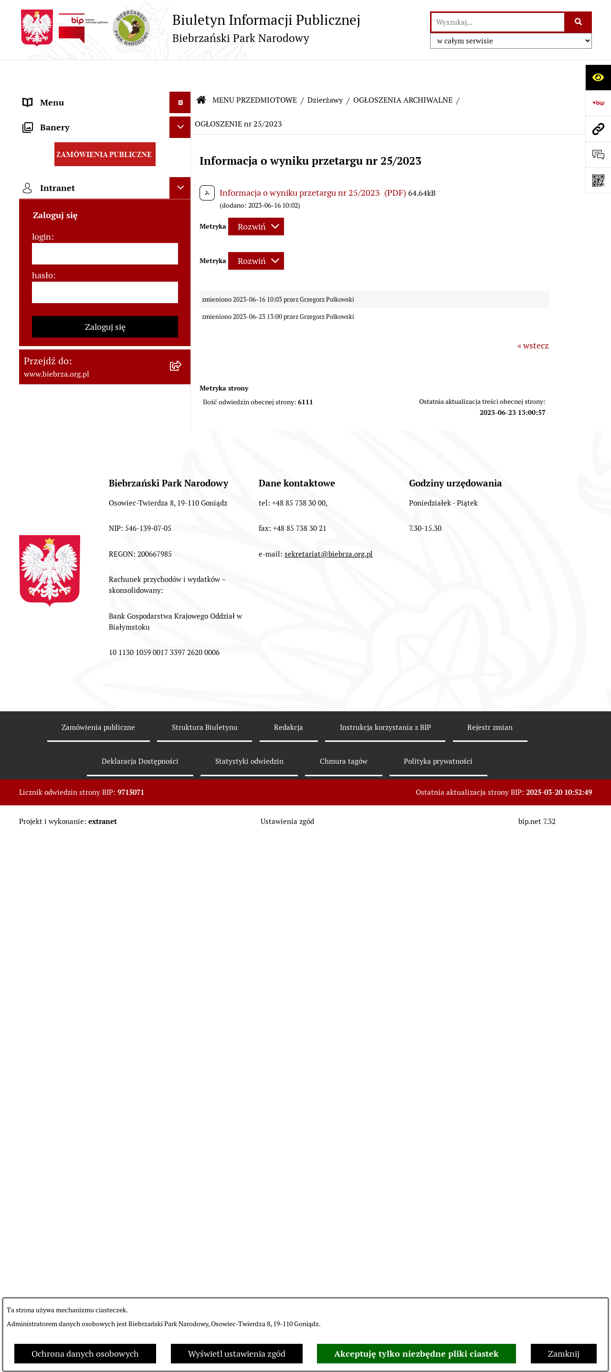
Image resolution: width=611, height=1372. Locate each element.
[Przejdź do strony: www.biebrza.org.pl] (598, 129)
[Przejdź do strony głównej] (189, 28)
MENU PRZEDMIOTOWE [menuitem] (70, 116)
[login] (105, 990)
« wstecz (533, 317)
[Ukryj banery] (180, 864)
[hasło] (105, 1029)
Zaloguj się (105, 1063)
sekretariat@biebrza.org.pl (328, 1244)
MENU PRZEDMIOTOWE (254, 71)
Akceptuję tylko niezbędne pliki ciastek (416, 1353)
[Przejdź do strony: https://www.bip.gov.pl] (598, 103)
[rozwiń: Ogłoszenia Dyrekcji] (182, 500)
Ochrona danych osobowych (85, 1353)
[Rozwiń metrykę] (256, 198)
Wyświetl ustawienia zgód (236, 1353)
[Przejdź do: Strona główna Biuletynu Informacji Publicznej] (201, 71)
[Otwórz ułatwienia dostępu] (598, 77)
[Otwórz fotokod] (598, 180)
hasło (42, 1011)
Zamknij (563, 1353)
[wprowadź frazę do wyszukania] (498, 22)
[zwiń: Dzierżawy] (182, 528)
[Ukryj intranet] (180, 924)
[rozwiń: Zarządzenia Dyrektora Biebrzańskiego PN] (182, 172)
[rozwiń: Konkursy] (182, 666)
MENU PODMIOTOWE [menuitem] (65, 95)
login (41, 973)
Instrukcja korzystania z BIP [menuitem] (76, 839)
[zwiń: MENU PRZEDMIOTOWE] (182, 117)
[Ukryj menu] (180, 73)
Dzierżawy (325, 71)
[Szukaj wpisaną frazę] (579, 22)
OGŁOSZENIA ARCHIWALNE (403, 71)
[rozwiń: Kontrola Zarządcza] (182, 472)
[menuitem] (105, 144)
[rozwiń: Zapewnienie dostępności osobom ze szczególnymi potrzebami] (182, 722)
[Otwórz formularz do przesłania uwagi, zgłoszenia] (598, 155)
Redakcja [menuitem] (40, 817)
